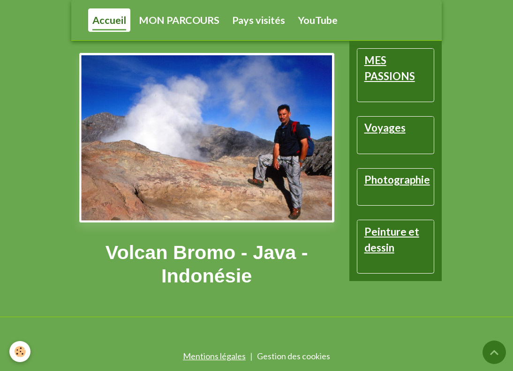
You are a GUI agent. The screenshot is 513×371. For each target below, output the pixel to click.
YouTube (318, 20)
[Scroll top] (494, 352)
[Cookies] (19, 351)
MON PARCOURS (179, 20)
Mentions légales (214, 356)
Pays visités (258, 20)
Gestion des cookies (293, 356)
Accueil (109, 20)
